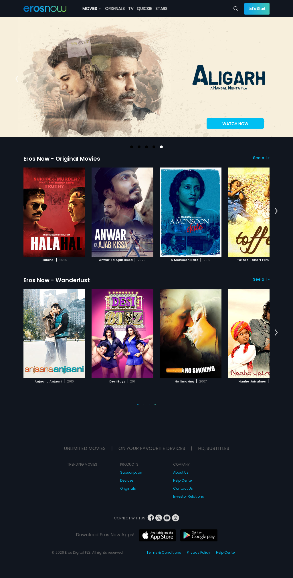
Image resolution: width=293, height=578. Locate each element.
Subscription (131, 472)
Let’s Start (257, 8)
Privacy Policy (198, 552)
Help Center (183, 480)
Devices (127, 480)
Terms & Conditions (163, 552)
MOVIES (91, 8)
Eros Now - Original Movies (61, 159)
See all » (261, 158)
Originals (128, 488)
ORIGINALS (115, 8)
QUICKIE (144, 8)
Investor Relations (188, 496)
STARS (161, 8)
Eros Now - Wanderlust (56, 280)
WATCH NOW (235, 124)
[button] (131, 147)
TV (130, 8)
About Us (181, 472)
